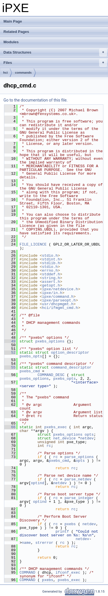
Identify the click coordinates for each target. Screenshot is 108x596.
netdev (87, 438)
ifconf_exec (68, 572)
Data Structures (55, 52)
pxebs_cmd (30, 371)
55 (10, 367)
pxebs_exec (55, 427)
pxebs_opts (31, 356)
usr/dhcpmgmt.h (57, 304)
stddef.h (51, 274)
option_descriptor (70, 352)
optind (37, 483)
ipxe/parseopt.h (59, 300)
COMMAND (27, 572)
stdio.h (50, 255)
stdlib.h (51, 263)
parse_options (79, 456)
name (26, 542)
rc (48, 445)
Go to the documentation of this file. (35, 100)
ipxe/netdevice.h (60, 289)
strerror (44, 542)
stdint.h (51, 259)
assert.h (51, 281)
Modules (11, 42)
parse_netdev (78, 479)
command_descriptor (71, 367)
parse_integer (79, 497)
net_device (64, 438)
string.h (51, 278)
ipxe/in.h (52, 292)
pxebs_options (49, 341)
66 (10, 427)
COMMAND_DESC (51, 374)
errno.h (50, 270)
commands (23, 72)
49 (10, 341)
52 (10, 352)
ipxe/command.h (57, 296)
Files (55, 63)
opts (89, 434)
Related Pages (16, 32)
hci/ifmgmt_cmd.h (60, 307)
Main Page (12, 21)
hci (5, 72)
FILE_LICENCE (33, 244)
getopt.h (51, 285)
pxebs (70, 524)
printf (62, 531)
